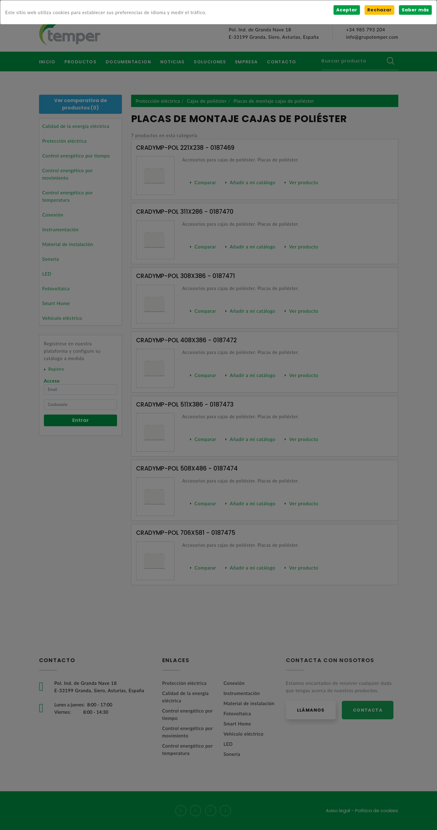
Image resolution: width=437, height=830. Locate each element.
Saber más (415, 10)
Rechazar (379, 10)
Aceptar (346, 10)
